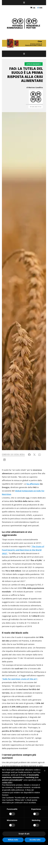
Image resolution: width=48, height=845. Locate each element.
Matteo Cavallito (35, 87)
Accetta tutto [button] (34, 840)
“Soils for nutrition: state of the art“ (20, 679)
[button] (45, 771)
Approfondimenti (33, 64)
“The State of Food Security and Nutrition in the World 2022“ (23, 550)
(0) (32, 7)
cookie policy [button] (7, 782)
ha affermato (33, 483)
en (41, 7)
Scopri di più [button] (24, 834)
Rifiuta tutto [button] (13, 840)
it (38, 7)
